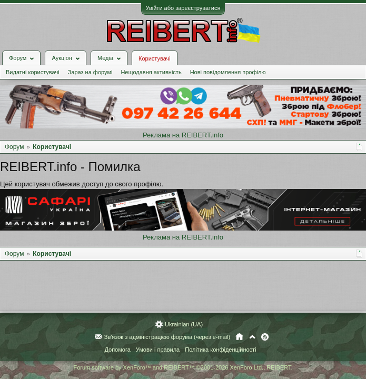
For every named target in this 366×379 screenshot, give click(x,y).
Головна (239, 337)
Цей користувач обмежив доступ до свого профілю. (81, 184)
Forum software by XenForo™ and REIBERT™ (182, 367)
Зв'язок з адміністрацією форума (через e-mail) (167, 337)
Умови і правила (158, 349)
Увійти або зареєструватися (183, 8)
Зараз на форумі (90, 72)
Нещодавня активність (151, 72)
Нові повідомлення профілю (228, 72)
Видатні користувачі (33, 72)
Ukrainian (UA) (184, 324)
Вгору (252, 337)
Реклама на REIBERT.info (183, 135)
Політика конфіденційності (220, 349)
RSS (265, 337)
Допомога (117, 349)
